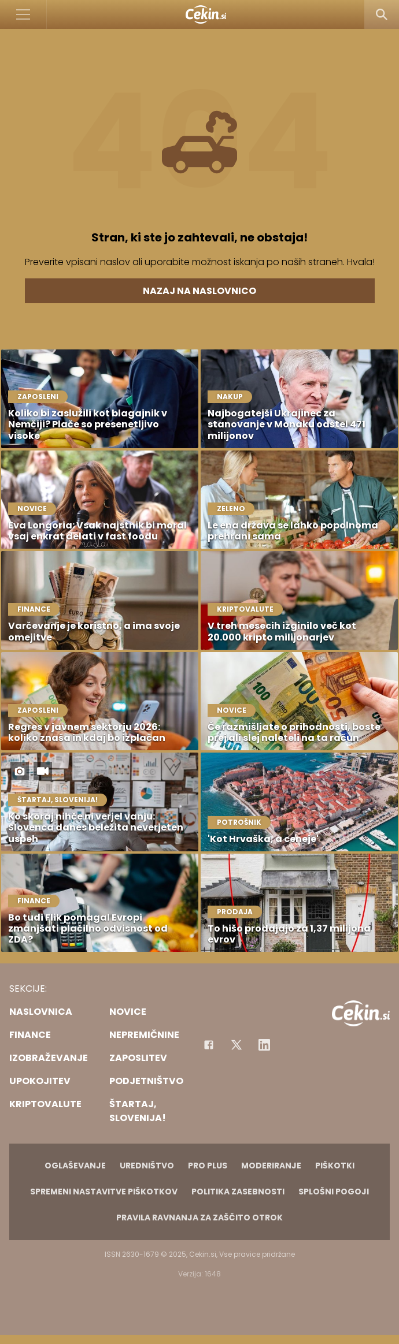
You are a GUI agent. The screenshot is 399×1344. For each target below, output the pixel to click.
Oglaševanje (75, 1165)
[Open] (23, 14)
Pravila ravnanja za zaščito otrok (199, 1217)
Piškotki (334, 1165)
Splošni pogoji (333, 1191)
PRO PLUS (207, 1165)
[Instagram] (264, 1045)
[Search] (381, 14)
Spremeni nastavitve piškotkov (104, 1191)
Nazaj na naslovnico (199, 290)
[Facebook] (209, 1045)
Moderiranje (271, 1165)
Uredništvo (147, 1165)
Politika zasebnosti (238, 1191)
